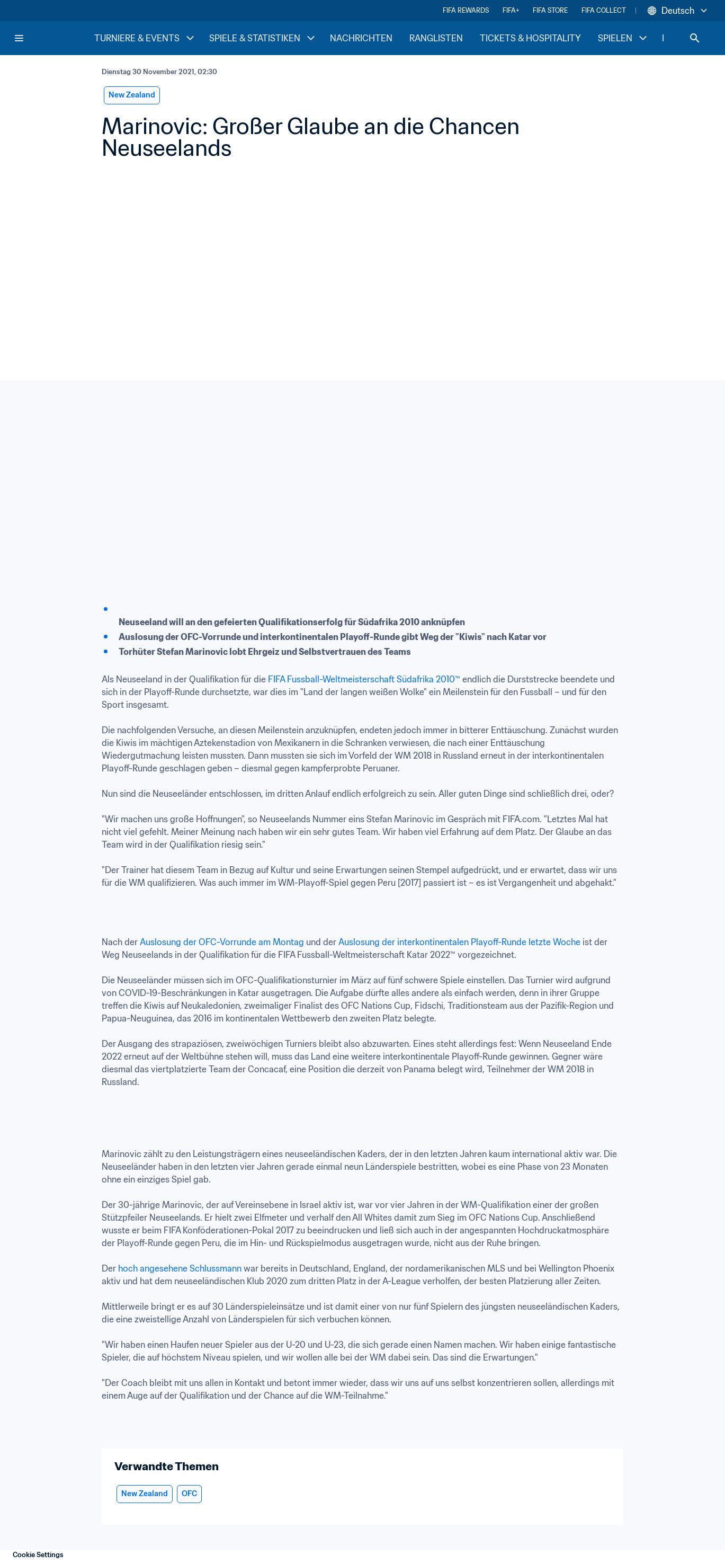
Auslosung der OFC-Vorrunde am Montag (222, 942)
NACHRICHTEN (361, 38)
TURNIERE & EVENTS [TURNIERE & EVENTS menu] (145, 38)
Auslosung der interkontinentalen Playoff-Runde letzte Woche (459, 942)
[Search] (694, 38)
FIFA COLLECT (603, 10)
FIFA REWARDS (466, 10)
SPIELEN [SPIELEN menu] (623, 38)
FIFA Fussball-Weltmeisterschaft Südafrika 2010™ (364, 679)
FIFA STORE (550, 10)
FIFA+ (511, 10)
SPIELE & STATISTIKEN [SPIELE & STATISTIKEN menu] (263, 38)
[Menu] (19, 38)
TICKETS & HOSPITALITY (530, 38)
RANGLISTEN (436, 38)
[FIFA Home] (53, 38)
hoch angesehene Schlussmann (179, 1268)
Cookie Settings (38, 1554)
